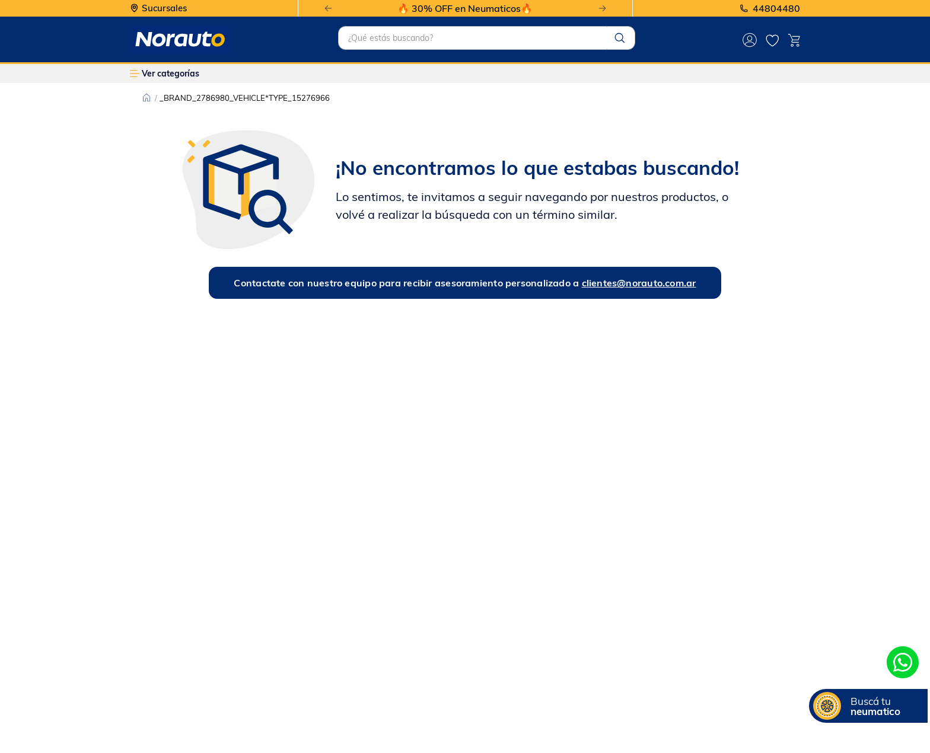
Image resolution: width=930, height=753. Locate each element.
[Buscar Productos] (619, 38)
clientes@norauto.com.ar (639, 283)
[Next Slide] (602, 8)
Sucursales (164, 8)
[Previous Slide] (328, 8)
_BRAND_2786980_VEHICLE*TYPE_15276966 (245, 98)
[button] (868, 706)
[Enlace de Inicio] (146, 98)
